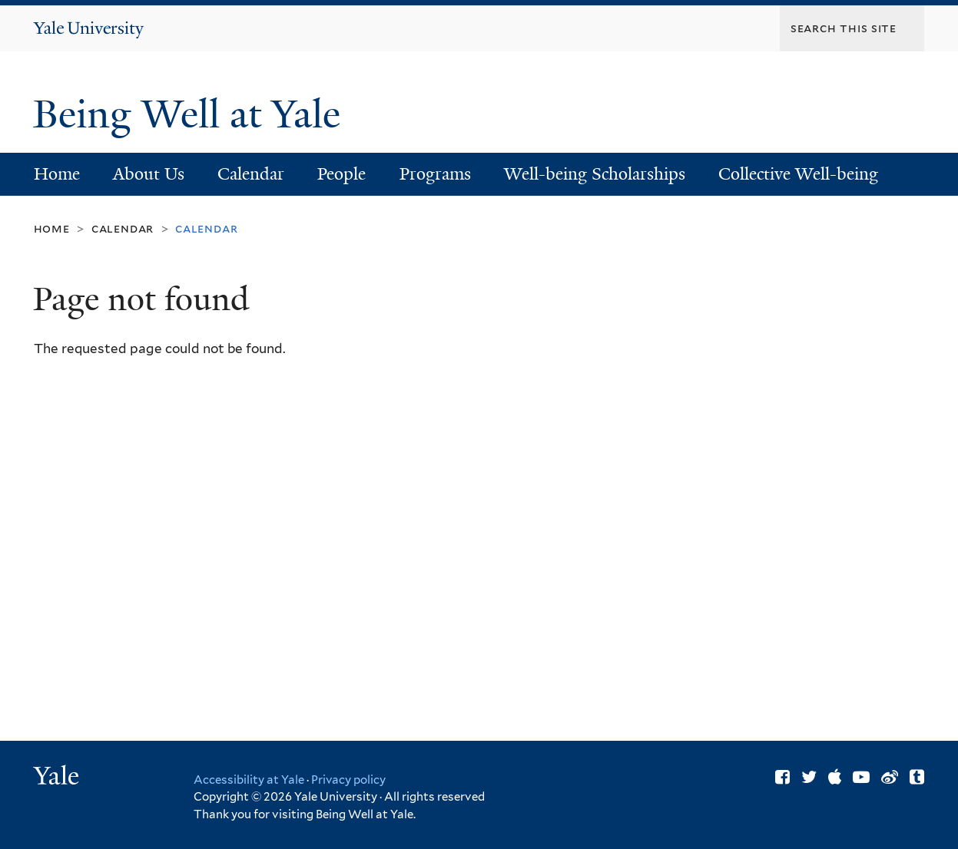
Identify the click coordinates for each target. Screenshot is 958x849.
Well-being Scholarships (594, 174)
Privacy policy (348, 780)
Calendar (250, 174)
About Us (148, 174)
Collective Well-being (798, 174)
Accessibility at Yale (249, 780)
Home (57, 174)
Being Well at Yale (191, 114)
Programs (435, 174)
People (341, 174)
